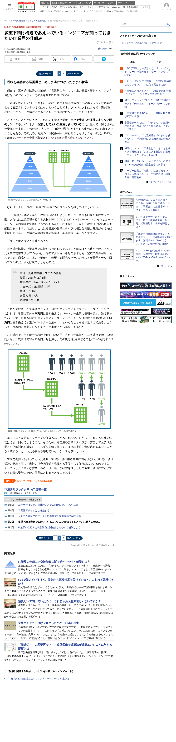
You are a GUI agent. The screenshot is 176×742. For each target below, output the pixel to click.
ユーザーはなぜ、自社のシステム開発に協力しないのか (48, 505)
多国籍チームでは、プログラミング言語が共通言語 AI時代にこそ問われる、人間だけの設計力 (147, 126)
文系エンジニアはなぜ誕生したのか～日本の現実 (48, 623)
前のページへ (45, 73)
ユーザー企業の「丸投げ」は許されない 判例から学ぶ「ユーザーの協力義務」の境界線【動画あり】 (147, 174)
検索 (168, 24)
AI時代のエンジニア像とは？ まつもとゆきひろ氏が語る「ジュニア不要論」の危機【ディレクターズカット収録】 (147, 151)
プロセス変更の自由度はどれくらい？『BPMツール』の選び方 (37, 678)
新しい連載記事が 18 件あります (26, 499)
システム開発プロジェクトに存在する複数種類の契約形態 (49, 516)
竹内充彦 (103, 48)
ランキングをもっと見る (160, 182)
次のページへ (73, 73)
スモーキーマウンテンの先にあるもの (34, 481)
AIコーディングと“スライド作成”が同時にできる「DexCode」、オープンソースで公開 (147, 103)
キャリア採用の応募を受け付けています (142, 43)
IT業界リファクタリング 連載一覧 (25, 489)
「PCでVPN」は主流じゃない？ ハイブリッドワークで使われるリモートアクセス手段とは (147, 71)
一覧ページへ (165, 266)
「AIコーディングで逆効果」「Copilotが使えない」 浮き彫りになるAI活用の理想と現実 (147, 139)
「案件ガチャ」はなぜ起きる (34, 510)
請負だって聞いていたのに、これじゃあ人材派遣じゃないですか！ (59, 601)
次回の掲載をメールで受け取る (22, 493)
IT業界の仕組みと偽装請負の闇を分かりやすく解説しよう (49, 527)
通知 (41, 59)
